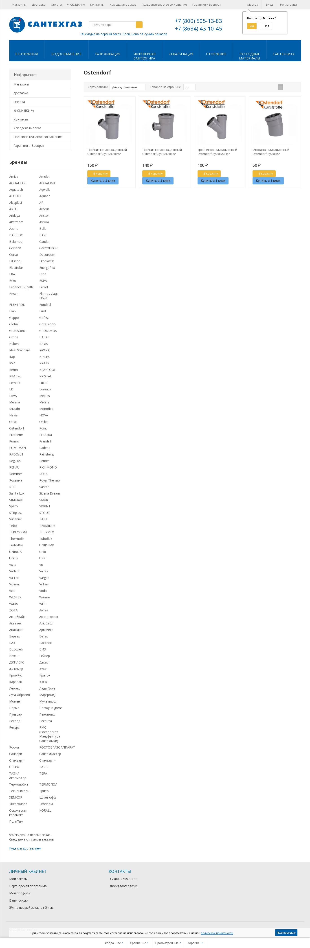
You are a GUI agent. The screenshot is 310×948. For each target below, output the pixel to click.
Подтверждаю (286, 932)
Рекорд (14, 721)
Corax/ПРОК (48, 248)
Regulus (15, 461)
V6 (41, 565)
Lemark (14, 383)
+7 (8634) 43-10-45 (198, 28)
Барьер (14, 636)
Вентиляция (26, 54)
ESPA (43, 280)
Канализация (181, 54)
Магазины (19, 4)
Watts (13, 604)
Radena (44, 448)
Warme (44, 597)
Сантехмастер (50, 754)
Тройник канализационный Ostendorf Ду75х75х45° (217, 152)
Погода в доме (50, 708)
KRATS (44, 363)
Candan (44, 241)
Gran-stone (17, 330)
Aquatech (16, 189)
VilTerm (44, 584)
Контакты (97, 4)
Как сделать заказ (123, 4)
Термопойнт (18, 784)
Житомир (16, 669)
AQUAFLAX (17, 183)
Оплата (56, 4)
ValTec (14, 578)
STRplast (15, 512)
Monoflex (46, 409)
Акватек (15, 623)
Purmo (14, 441)
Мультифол (48, 701)
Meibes (44, 396)
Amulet (44, 176)
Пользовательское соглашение (164, 4)
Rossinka (15, 480)
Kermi (13, 370)
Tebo (13, 525)
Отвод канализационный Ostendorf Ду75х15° (271, 152)
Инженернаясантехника (144, 56)
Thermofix (16, 538)
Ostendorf (16, 428)
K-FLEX (44, 357)
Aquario (45, 196)
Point (43, 428)
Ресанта (45, 721)
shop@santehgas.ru (124, 886)
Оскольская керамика (18, 812)
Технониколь (19, 791)
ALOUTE (15, 196)
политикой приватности (217, 933)
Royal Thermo (49, 480)
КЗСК (43, 682)
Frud (42, 311)
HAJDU (44, 337)
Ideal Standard (19, 350)
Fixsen (13, 293)
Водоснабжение (66, 54)
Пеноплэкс (47, 714)
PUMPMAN (17, 448)
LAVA (13, 396)
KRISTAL (45, 376)
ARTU (13, 209)
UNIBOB (15, 552)
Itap (12, 357)
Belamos (15, 241)
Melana (14, 402)
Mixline (44, 402)
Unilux (13, 558)
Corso (13, 254)
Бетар (43, 636)
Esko (12, 280)
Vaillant (14, 571)
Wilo (42, 604)
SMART (44, 500)
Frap (12, 311)
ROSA (43, 474)
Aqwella (45, 189)
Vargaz (44, 578)
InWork (44, 350)
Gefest (44, 317)
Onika (43, 422)
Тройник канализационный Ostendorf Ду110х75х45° (107, 152)
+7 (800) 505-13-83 (198, 20)
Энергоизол (18, 804)
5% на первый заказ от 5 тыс (31, 907)
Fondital (45, 304)
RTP (12, 487)
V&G (12, 565)
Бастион (45, 643)
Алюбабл (46, 623)
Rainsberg (46, 454)
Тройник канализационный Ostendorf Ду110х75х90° (162, 152)
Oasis (13, 422)
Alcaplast (15, 202)
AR (41, 202)
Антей (43, 610)
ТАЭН (43, 767)
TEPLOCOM (18, 532)
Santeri (44, 487)
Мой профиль (19, 893)
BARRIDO (16, 235)
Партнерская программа (28, 886)
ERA (12, 274)
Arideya (14, 215)
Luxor (43, 383)
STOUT (44, 512)
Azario (13, 228)
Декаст (44, 662)
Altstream (16, 222)
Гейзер (44, 656)
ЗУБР (43, 669)
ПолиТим (16, 821)
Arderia (44, 209)
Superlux (15, 519)
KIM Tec (15, 376)
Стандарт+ (47, 760)
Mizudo (14, 409)
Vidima (14, 584)
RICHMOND (48, 467)
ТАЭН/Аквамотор (17, 775)
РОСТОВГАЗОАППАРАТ (57, 747)
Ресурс (14, 727)
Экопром (46, 804)
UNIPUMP (46, 545)
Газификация (107, 54)
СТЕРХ (14, 767)
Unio (42, 552)
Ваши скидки (19, 900)
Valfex (43, 571)
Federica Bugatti (21, 287)
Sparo (13, 506)
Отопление (216, 54)
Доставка (39, 4)
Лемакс (14, 688)
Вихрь (13, 656)
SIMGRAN (16, 500)
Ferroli (43, 287)
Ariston (44, 215)
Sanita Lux (16, 493)
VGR (12, 591)
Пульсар (15, 714)
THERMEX (46, 532)
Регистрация (289, 4)
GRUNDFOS (48, 330)
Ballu (42, 228)
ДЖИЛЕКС (16, 662)
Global (13, 324)
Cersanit (15, 248)
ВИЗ (42, 649)
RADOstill (16, 454)
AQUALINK (47, 183)
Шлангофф (47, 797)
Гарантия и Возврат (206, 4)
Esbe (42, 274)
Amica (13, 176)
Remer (44, 461)
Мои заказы (18, 879)
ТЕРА (43, 773)
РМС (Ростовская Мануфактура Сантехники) (49, 734)
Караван (15, 682)
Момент (15, 701)
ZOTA (13, 610)
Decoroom (47, 254)
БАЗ (12, 643)
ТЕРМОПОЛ (48, 784)
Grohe (13, 337)
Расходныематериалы (249, 56)
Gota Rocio (47, 324)
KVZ (12, 363)
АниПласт (16, 630)
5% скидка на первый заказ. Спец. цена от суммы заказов (123, 34)
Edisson (14, 261)
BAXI (42, 235)
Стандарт (16, 760)
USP (42, 558)
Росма (14, 747)
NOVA (43, 415)
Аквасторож (48, 617)
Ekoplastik (46, 261)
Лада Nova (47, 688)
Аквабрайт (17, 617)
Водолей (16, 649)
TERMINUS (47, 525)
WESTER (15, 597)
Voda (43, 591)
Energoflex (47, 267)
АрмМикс (46, 630)
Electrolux (16, 267)
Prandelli (45, 441)
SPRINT (45, 506)
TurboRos (16, 545)
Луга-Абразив (19, 695)
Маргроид (47, 695)
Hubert (14, 344)
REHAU (14, 467)
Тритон (45, 791)
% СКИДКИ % (76, 4)
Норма (14, 708)
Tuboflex (45, 538)
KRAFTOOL (47, 370)
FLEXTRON (17, 304)
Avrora (44, 222)
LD (11, 389)
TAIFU (43, 519)
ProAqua (45, 435)
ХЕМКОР (15, 797)
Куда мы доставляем (25, 848)
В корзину (98, 173)
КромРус (15, 675)
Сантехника (284, 54)
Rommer (15, 474)
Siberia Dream (49, 493)
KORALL (45, 810)
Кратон (45, 675)
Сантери (15, 754)
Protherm (16, 435)
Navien (14, 415)
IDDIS (43, 344)
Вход (269, 4)
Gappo (14, 317)
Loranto (45, 389)
